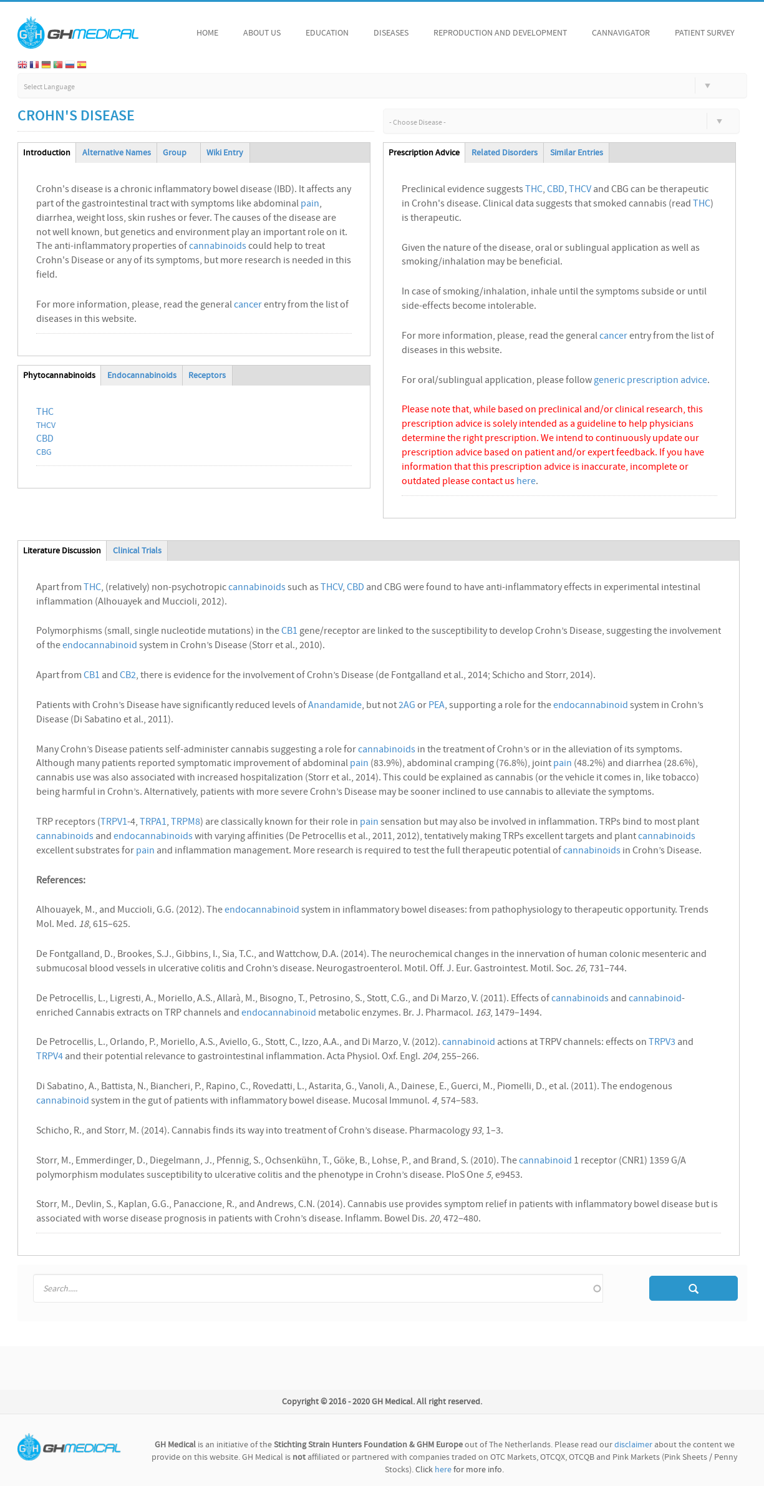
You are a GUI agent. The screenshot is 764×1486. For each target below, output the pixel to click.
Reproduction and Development (500, 33)
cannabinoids (217, 246)
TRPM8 (185, 822)
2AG (407, 706)
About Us (262, 33)
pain (310, 204)
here (526, 482)
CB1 (289, 631)
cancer (248, 305)
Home (207, 33)
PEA (436, 706)
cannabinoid (655, 999)
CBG (44, 452)
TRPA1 (153, 822)
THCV (46, 425)
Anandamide (335, 706)
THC (45, 412)
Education (327, 33)
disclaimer (633, 1445)
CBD (45, 439)
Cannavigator (621, 33)
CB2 (128, 676)
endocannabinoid (99, 646)
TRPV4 (49, 1057)
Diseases (391, 33)
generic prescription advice (650, 381)
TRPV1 (113, 822)
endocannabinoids (153, 837)
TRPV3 (662, 1042)
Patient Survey (705, 33)
